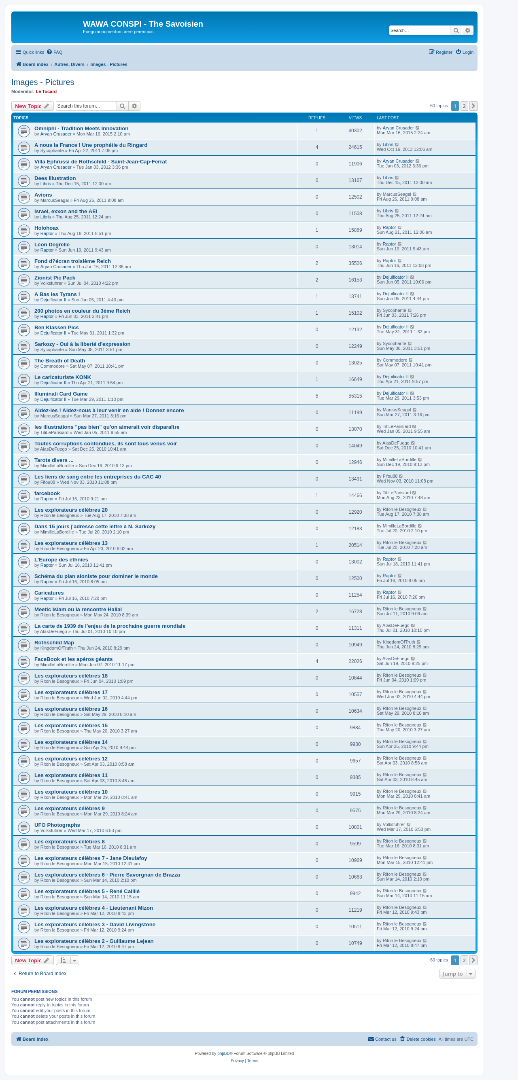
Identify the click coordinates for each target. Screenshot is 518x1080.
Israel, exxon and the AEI (66, 211)
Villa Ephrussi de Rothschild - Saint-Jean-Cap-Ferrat (100, 162)
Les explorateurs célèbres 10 (71, 792)
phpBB (223, 1053)
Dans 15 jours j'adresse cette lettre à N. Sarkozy (94, 526)
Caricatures (49, 593)
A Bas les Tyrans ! (57, 294)
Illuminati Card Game (61, 394)
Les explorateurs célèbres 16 (71, 709)
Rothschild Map (54, 643)
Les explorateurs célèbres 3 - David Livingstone (94, 924)
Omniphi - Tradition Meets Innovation (81, 128)
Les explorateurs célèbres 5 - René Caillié (87, 891)
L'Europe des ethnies (61, 560)
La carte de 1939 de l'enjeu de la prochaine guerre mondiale (109, 626)
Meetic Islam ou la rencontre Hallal (78, 609)
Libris (388, 144)
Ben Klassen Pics (56, 327)
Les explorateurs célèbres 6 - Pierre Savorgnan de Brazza (107, 875)
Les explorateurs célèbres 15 (71, 725)
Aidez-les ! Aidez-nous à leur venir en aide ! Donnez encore (109, 410)
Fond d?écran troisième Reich (72, 261)
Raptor (47, 233)
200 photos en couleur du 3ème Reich (82, 311)
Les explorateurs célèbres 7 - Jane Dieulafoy (90, 858)
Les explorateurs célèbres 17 (71, 692)
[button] (473, 106)
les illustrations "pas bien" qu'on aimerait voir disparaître (107, 427)
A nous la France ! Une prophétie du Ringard (90, 145)
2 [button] (464, 106)
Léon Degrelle (52, 244)
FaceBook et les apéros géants (73, 659)
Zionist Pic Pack (54, 278)
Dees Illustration (55, 178)
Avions (43, 195)
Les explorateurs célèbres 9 (69, 808)
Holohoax (46, 228)
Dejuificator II (396, 277)
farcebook (47, 493)
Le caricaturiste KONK (62, 377)
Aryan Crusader (56, 133)
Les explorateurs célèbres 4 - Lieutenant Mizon (93, 908)
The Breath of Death (59, 361)
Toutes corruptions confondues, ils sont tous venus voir (105, 443)
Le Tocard (46, 91)
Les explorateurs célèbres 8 (69, 842)
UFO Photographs (57, 825)
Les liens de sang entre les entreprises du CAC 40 (97, 477)
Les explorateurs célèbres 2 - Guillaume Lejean (94, 941)
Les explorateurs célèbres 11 (71, 775)
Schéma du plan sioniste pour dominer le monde (96, 576)
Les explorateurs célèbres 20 (71, 510)
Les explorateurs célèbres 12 (71, 759)
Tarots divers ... (54, 460)
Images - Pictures (42, 82)
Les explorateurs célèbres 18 (71, 676)
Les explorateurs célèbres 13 (71, 543)
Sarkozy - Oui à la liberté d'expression (82, 344)
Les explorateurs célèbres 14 (71, 742)
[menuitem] (54, 52)
